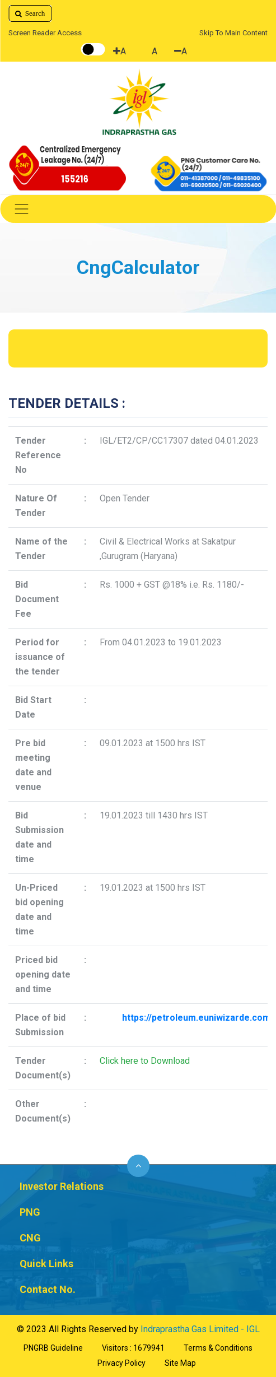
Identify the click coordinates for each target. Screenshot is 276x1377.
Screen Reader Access (45, 33)
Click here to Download (145, 1060)
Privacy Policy (121, 1363)
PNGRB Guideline (53, 1347)
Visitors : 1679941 (133, 1347)
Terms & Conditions (218, 1347)
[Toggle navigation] (138, 209)
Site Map (180, 1363)
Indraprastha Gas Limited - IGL (200, 1329)
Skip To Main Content (233, 33)
